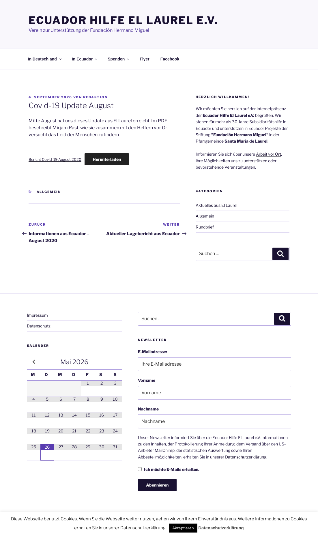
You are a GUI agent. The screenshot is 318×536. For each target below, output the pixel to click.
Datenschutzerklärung (245, 456)
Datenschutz (38, 325)
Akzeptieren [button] (183, 528)
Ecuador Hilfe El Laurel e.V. (123, 20)
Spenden (119, 58)
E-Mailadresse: (152, 350)
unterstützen (255, 159)
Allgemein (49, 191)
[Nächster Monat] (115, 361)
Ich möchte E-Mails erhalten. (168, 468)
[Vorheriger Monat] (33, 361)
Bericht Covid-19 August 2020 (55, 158)
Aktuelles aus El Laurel (216, 204)
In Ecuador (85, 58)
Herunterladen (107, 158)
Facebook (169, 58)
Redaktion (95, 96)
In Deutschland (45, 58)
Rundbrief (205, 226)
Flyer (144, 58)
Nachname (148, 408)
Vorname (146, 379)
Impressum (37, 314)
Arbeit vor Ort (268, 153)
